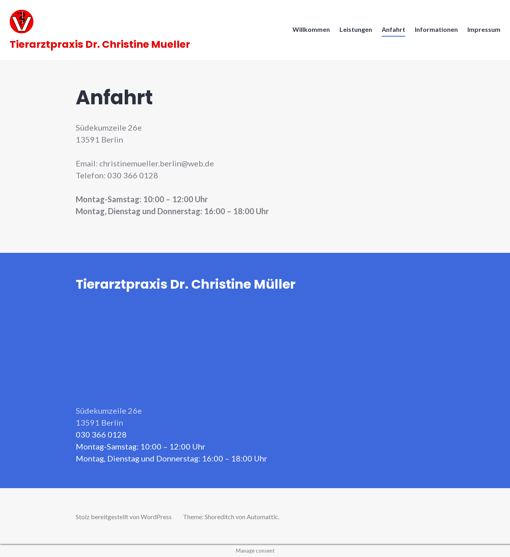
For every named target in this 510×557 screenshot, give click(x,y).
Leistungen (353, 31)
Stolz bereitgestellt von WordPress (124, 516)
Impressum (481, 31)
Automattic (262, 516)
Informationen (433, 31)
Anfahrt (391, 31)
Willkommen (309, 31)
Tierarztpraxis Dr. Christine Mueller (102, 47)
